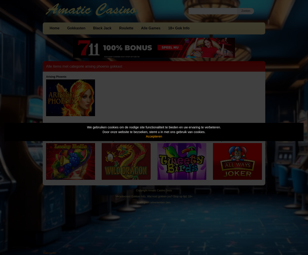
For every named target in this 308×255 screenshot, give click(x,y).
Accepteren (154, 136)
